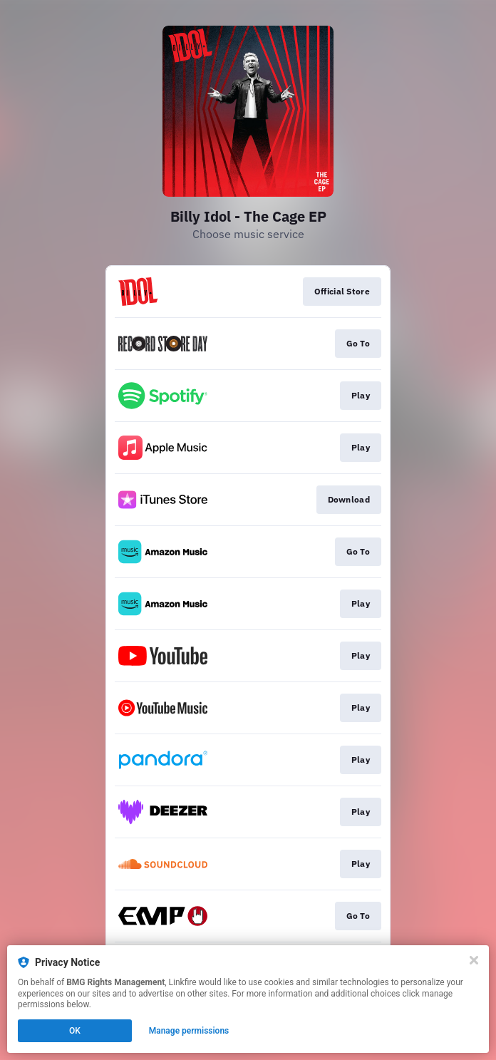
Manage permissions (189, 1031)
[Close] (474, 960)
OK (75, 1031)
